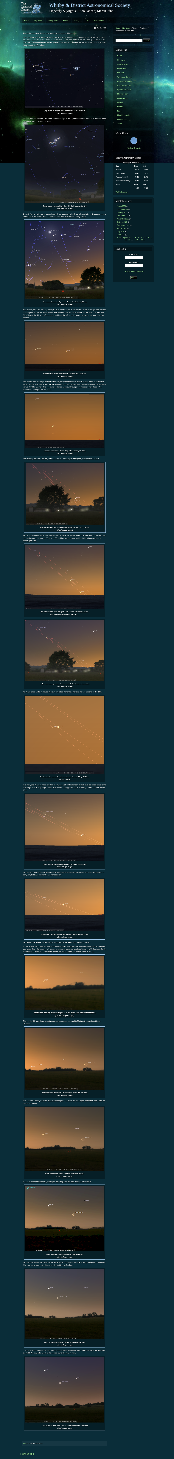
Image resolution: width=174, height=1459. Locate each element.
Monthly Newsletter (124, 115)
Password (134, 262)
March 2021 (121, 206)
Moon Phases (122, 98)
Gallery (76, 20)
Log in (25, 1443)
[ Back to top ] (27, 1454)
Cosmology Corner (124, 81)
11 (129, 240)
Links (87, 20)
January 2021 (122, 212)
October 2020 (122, 222)
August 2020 (121, 228)
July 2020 (120, 232)
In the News (122, 68)
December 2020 (123, 216)
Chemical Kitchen (124, 85)
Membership (99, 20)
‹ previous (127, 238)
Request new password (134, 271)
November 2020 (123, 219)
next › (137, 240)
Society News (52, 20)
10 (126, 240)
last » (143, 240)
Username (134, 254)
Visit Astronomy (122, 192)
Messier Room (123, 94)
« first (119, 238)
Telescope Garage (124, 77)
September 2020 (123, 225)
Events (66, 20)
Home (26, 20)
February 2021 (122, 209)
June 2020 (121, 235)
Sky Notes (38, 20)
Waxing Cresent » (134, 148)
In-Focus (120, 73)
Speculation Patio (124, 90)
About (111, 20)
